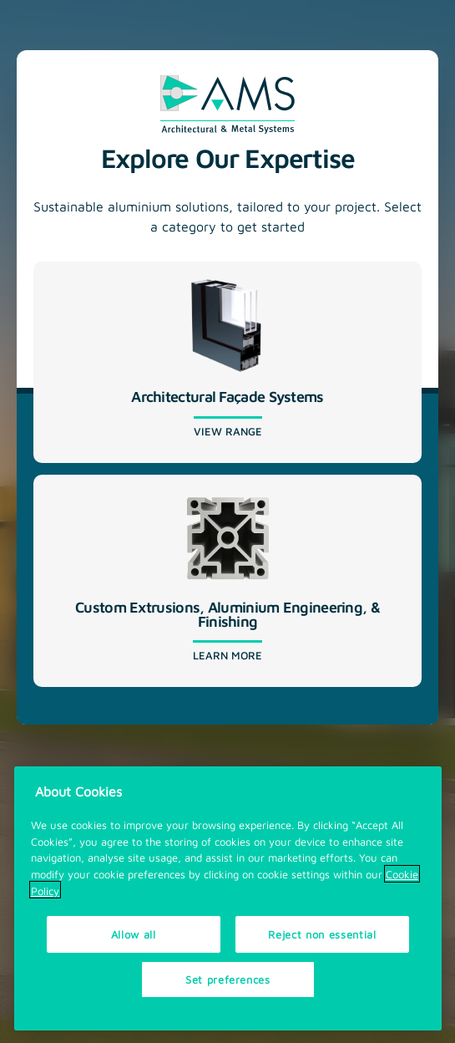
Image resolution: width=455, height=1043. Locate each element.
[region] (228, 903)
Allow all (133, 937)
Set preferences (227, 982)
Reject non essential (322, 937)
